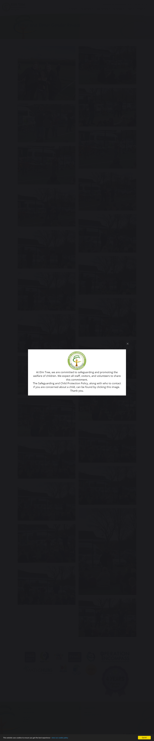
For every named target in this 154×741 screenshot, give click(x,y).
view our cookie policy (60, 738)
